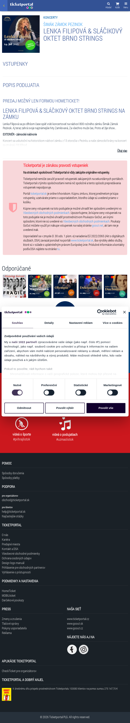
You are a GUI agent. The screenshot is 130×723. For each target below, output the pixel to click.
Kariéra (6, 539)
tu (58, 249)
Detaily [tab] (49, 322)
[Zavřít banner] (124, 312)
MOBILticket (9, 595)
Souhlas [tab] (17, 322)
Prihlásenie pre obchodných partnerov (23, 567)
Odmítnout (24, 408)
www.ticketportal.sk (82, 240)
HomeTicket (9, 591)
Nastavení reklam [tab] (81, 322)
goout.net (97, 225)
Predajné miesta (11, 544)
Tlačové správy (10, 623)
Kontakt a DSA (10, 549)
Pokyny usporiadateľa (14, 628)
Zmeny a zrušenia (12, 619)
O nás (5, 535)
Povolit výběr (65, 408)
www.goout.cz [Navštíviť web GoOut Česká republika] (75, 628)
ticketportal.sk (38, 193)
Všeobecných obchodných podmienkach (46, 213)
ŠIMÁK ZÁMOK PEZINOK (62, 24)
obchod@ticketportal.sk (15, 500)
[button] (117, 6)
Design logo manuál (13, 563)
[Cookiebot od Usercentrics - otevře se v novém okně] (99, 312)
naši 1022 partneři (24, 342)
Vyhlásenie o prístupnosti (16, 572)
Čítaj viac (122, 151)
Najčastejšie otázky (13, 516)
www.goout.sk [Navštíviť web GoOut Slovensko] (75, 623)
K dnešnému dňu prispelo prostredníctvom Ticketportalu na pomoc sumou (65, 688)
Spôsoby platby (11, 478)
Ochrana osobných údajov (17, 558)
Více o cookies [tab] (113, 322)
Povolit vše (106, 408)
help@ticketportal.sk (13, 511)
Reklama (7, 633)
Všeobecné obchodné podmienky (21, 553)
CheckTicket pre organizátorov (19, 671)
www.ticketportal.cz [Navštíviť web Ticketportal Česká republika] (78, 619)
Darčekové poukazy (13, 600)
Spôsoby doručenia (13, 473)
